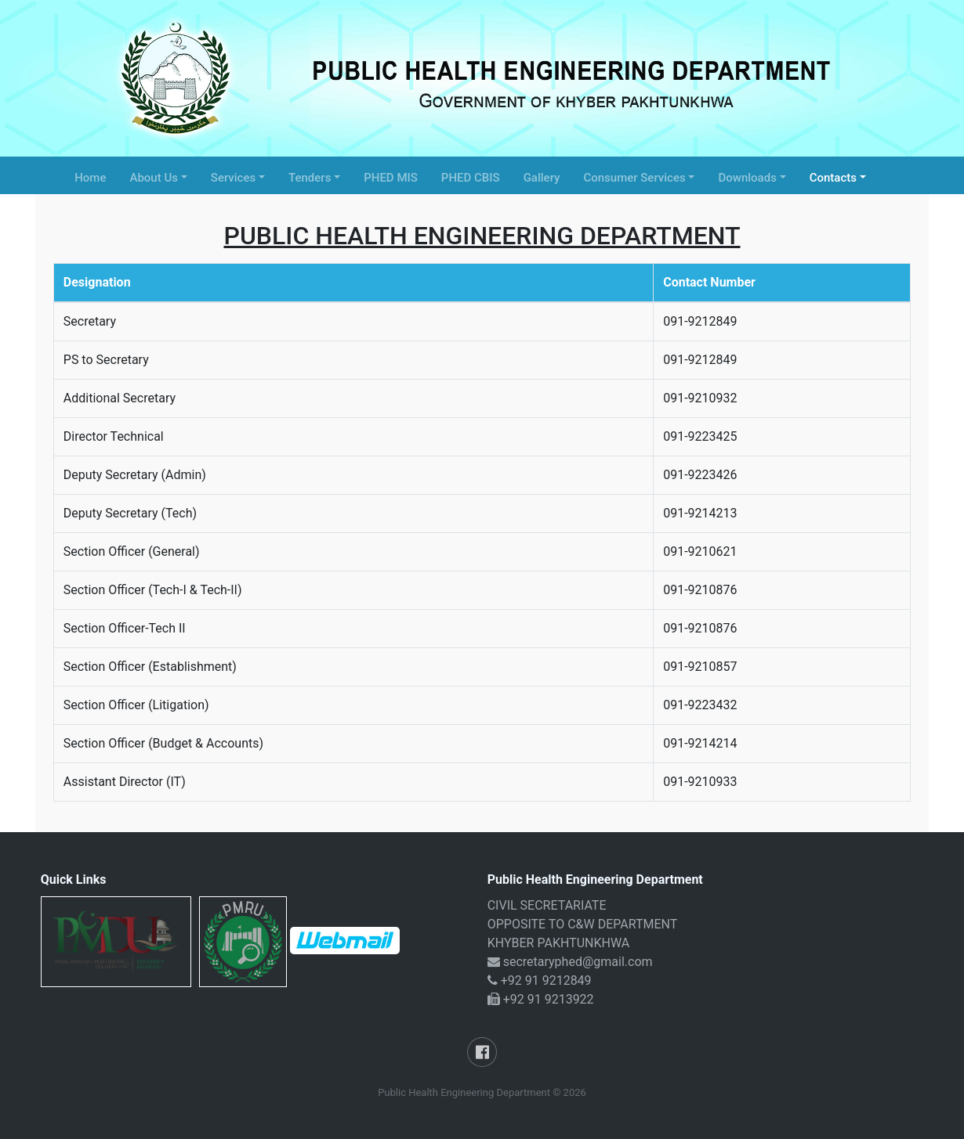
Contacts (833, 178)
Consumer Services (634, 178)
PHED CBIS (470, 178)
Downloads (747, 178)
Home (90, 178)
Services (233, 178)
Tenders (309, 178)
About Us (153, 178)
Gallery (542, 178)
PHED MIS (391, 178)
